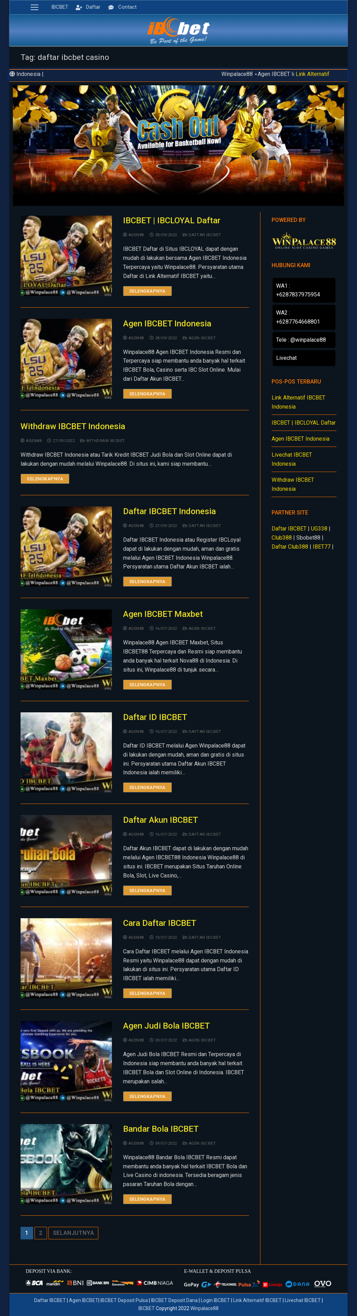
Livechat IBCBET (303, 1300)
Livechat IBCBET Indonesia (292, 459)
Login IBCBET (215, 1300)
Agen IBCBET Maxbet (163, 614)
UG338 (319, 528)
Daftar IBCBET (202, 234)
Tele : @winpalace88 (301, 339)
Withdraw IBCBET (102, 440)
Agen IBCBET (199, 337)
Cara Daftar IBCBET (159, 923)
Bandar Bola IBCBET (161, 1129)
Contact (121, 7)
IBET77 (322, 546)
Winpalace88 (204, 1308)
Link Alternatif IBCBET (258, 1300)
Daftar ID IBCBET (155, 717)
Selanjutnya (73, 1233)
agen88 (133, 234)
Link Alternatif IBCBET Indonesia (298, 402)
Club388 (282, 537)
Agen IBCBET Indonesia (167, 323)
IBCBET (59, 7)
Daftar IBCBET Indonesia (169, 511)
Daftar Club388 (290, 546)
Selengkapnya (147, 291)
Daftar (87, 7)
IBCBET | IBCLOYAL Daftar (171, 220)
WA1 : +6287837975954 (298, 290)
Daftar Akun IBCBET (160, 820)
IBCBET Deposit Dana (174, 1300)
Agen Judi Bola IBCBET (166, 1026)
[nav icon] (34, 7)
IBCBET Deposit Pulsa (124, 1300)
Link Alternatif (312, 74)
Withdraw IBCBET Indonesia (73, 426)
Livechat (286, 358)
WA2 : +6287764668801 (298, 317)
